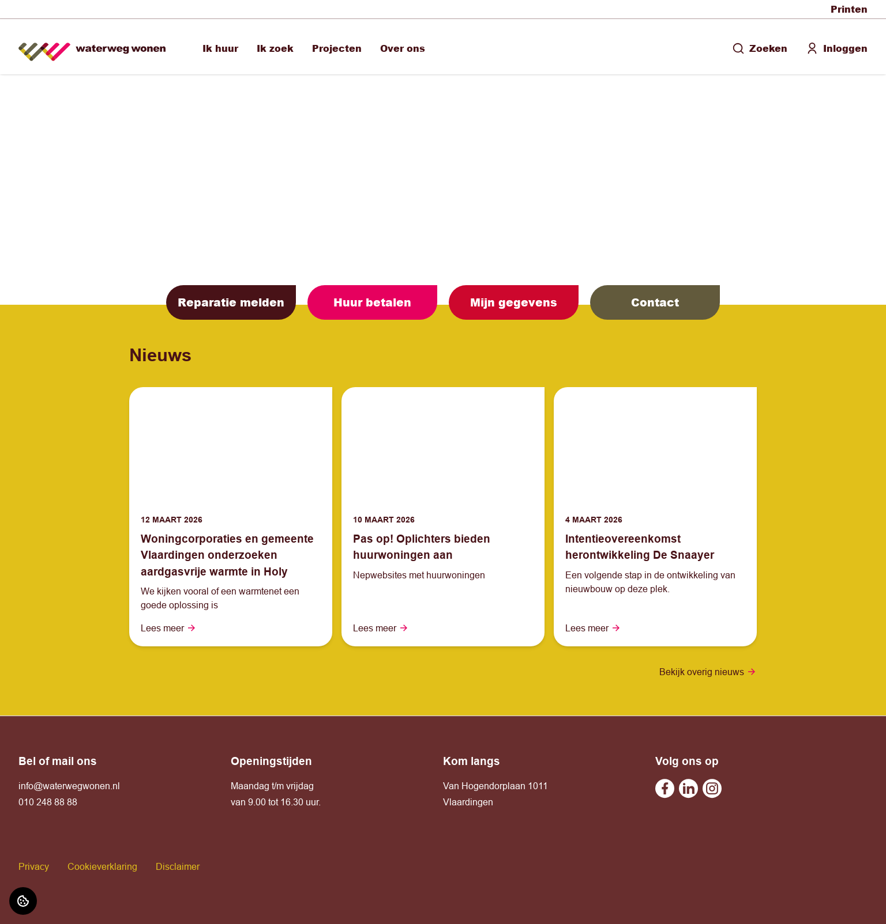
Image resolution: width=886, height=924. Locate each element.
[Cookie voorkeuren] (23, 901)
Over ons (402, 48)
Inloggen (837, 48)
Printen (849, 9)
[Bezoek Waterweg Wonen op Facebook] (664, 788)
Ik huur (220, 48)
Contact (655, 302)
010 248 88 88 (47, 802)
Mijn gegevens (513, 302)
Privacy (33, 866)
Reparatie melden (231, 302)
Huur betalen (372, 302)
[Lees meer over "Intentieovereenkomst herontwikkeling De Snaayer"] (655, 547)
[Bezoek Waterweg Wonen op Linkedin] (688, 788)
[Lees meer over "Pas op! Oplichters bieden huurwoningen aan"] (443, 547)
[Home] (92, 47)
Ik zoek (275, 48)
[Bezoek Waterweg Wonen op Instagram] (712, 788)
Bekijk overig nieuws (708, 672)
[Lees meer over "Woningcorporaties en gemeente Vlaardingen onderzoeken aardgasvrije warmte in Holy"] (231, 555)
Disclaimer (178, 866)
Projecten (337, 48)
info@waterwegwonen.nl (69, 786)
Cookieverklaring (102, 866)
